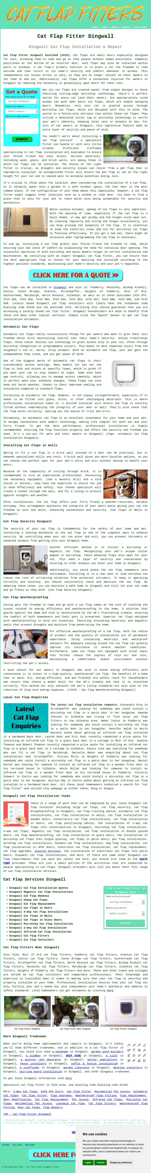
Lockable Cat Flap (70, 1103)
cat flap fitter (100, 255)
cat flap (113, 631)
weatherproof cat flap (92, 673)
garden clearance (76, 1067)
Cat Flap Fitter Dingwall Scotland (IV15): (37, 55)
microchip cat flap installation (120, 827)
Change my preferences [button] (121, 1162)
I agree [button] (88, 1162)
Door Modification (17, 1099)
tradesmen (122, 1071)
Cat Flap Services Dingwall (34, 879)
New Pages (30, 1145)
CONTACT (125, 27)
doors (102, 506)
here (110, 990)
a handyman (60, 1051)
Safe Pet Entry (52, 1091)
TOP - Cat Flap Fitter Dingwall (27, 1114)
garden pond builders (107, 1051)
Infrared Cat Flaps (107, 1099)
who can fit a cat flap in (26, 752)
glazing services (47, 851)
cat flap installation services (32, 871)
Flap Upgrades (61, 1095)
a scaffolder (30, 1067)
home (37, 1043)
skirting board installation (40, 1071)
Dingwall (60, 287)
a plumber (33, 1055)
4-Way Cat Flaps (25, 1091)
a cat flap (138, 182)
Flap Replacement (133, 1095)
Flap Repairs (52, 1107)
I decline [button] (100, 1162)
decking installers (127, 1067)
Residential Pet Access (112, 1091)
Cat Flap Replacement (51, 1099)
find (15, 954)
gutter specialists (102, 1059)
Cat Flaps (17, 1145)
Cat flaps (80, 55)
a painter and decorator (41, 1059)
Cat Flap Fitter (79, 1091)
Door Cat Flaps (29, 1107)
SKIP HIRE (73, 1055)
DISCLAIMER (140, 27)
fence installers (33, 1063)
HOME (95, 27)
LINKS (104, 27)
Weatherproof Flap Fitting (96, 1095)
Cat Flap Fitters (102, 1103)
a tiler (112, 1055)
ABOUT (114, 27)
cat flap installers (45, 974)
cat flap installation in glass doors (85, 835)
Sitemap (5, 1145)
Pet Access (80, 1099)
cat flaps (95, 101)
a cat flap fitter (104, 1047)
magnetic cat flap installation (56, 831)
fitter (47, 144)
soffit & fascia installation (94, 1063)
